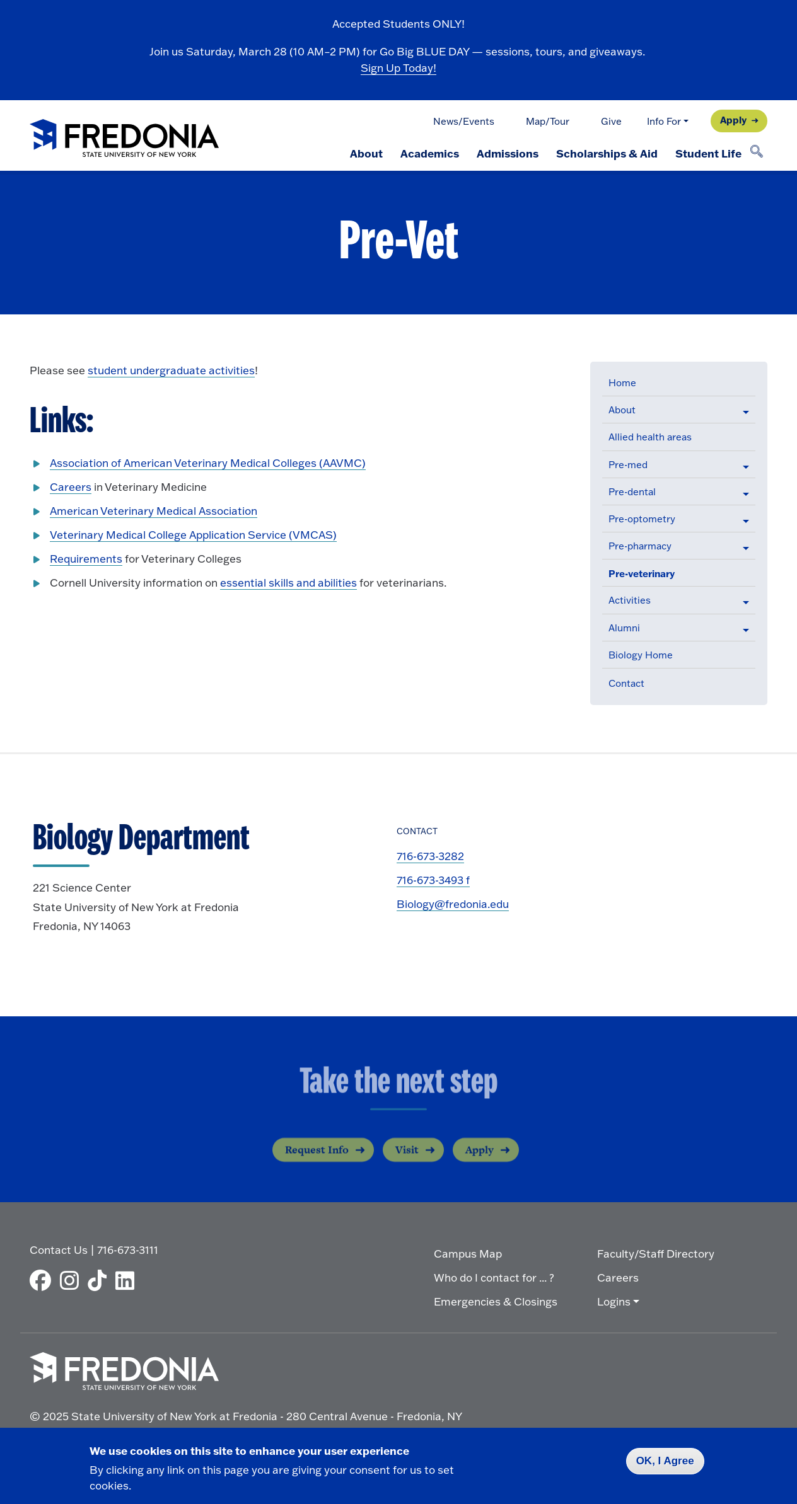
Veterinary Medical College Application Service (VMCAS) (193, 534)
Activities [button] (629, 600)
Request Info (317, 1159)
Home (622, 383)
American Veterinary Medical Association (153, 510)
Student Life (708, 153)
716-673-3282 (430, 856)
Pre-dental (632, 492)
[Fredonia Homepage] (124, 139)
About (366, 153)
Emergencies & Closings (495, 1301)
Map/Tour (547, 121)
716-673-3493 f (433, 880)
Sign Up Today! (398, 67)
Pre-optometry (641, 519)
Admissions (507, 153)
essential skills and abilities (288, 582)
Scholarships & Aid (607, 153)
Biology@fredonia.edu (453, 903)
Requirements (86, 558)
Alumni (624, 628)
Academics (429, 153)
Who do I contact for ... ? (494, 1277)
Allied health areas (650, 437)
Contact (626, 683)
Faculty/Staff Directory (655, 1253)
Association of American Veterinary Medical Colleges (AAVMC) (208, 462)
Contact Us (59, 1249)
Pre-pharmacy (640, 546)
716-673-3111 (127, 1249)
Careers (70, 486)
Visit (407, 1159)
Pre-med (628, 465)
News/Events (463, 121)
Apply (733, 119)
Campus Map (468, 1253)
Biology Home (640, 655)
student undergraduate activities (171, 370)
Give (611, 121)
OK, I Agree (665, 1461)
